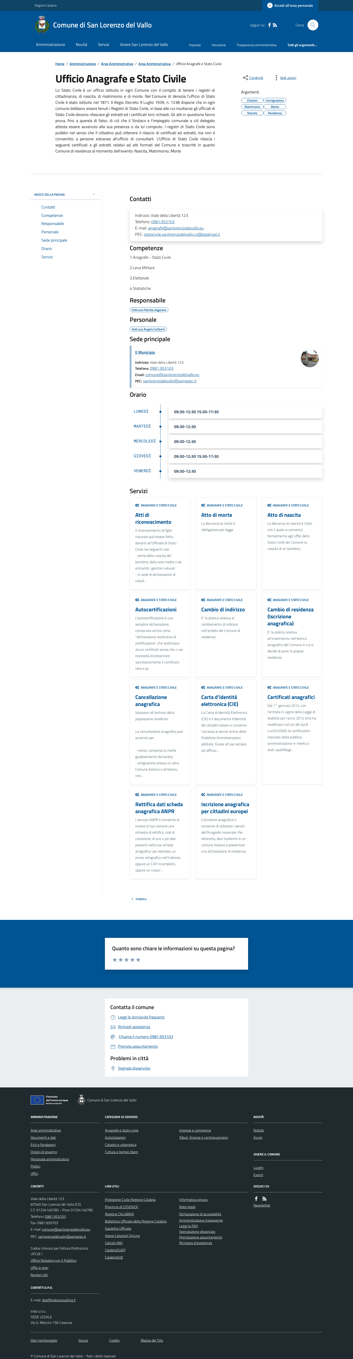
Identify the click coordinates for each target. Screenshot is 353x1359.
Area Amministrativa (154, 63)
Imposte (195, 45)
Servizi (103, 44)
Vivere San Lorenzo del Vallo (144, 44)
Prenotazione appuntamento (200, 1237)
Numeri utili (39, 1274)
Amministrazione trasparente (201, 1220)
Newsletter (261, 1205)
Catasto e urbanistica (120, 1144)
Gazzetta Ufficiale (118, 1228)
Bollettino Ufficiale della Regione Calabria (136, 1221)
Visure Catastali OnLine (122, 1235)
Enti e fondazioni (43, 1144)
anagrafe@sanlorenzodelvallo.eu (176, 228)
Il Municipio (145, 352)
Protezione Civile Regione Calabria (130, 1199)
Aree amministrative (46, 1130)
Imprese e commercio (195, 1130)
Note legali (187, 1206)
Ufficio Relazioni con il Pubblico (53, 1260)
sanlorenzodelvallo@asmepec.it (170, 381)
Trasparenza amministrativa (257, 45)
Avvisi (257, 1137)
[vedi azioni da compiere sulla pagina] (284, 77)
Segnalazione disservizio (197, 1231)
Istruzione (219, 45)
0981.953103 (162, 222)
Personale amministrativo (50, 1159)
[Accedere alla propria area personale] (290, 5)
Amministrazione (50, 44)
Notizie (258, 1130)
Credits (114, 1340)
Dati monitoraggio (44, 1340)
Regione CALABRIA (119, 1214)
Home (59, 63)
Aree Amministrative (117, 63)
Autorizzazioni (115, 1137)
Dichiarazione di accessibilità (200, 1214)
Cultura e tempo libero (121, 1152)
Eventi (258, 1174)
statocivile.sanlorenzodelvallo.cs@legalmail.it (182, 234)
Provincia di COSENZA (121, 1206)
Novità (81, 44)
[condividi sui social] (252, 77)
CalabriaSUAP (115, 1250)
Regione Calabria (46, 5)
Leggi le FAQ (188, 1226)
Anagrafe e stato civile (156, 505)
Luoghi (258, 1167)
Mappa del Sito (152, 1340)
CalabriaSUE (114, 1257)
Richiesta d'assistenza (195, 1243)
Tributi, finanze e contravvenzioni (203, 1137)
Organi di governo (44, 1152)
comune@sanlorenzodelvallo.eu (172, 375)
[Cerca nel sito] (311, 25)
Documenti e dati (43, 1137)
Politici (35, 1166)
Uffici (34, 1173)
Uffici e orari (39, 1267)
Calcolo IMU (114, 1243)
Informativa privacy (193, 1199)
